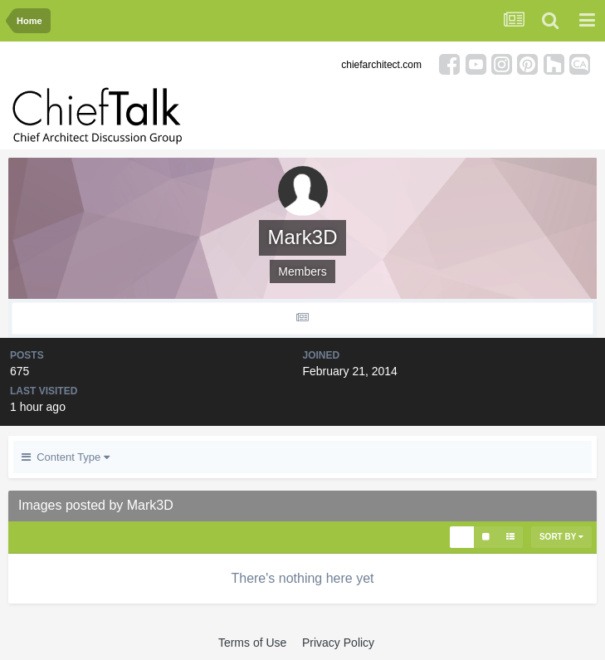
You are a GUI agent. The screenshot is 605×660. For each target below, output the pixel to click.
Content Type (66, 457)
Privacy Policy (338, 642)
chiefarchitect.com (381, 65)
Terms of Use (252, 642)
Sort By (561, 536)
